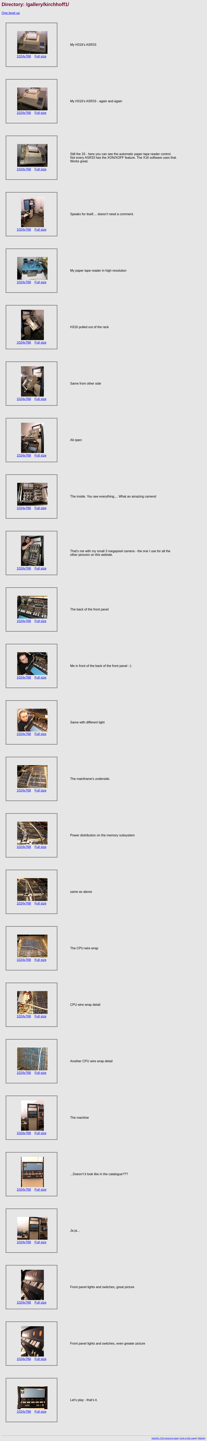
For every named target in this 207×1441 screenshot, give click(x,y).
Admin (201, 1438)
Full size (40, 56)
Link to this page (188, 1438)
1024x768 (24, 56)
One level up (11, 13)
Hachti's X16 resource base (165, 1438)
